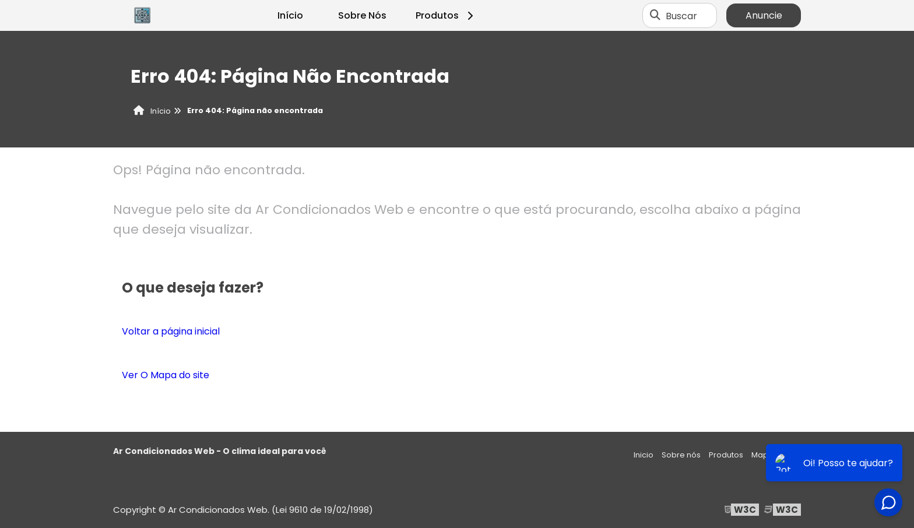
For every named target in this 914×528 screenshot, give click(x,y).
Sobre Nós (362, 15)
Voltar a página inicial (171, 331)
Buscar (681, 15)
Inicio (643, 454)
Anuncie (764, 15)
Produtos (446, 15)
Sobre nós (681, 454)
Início (290, 15)
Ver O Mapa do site (165, 375)
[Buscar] (655, 16)
